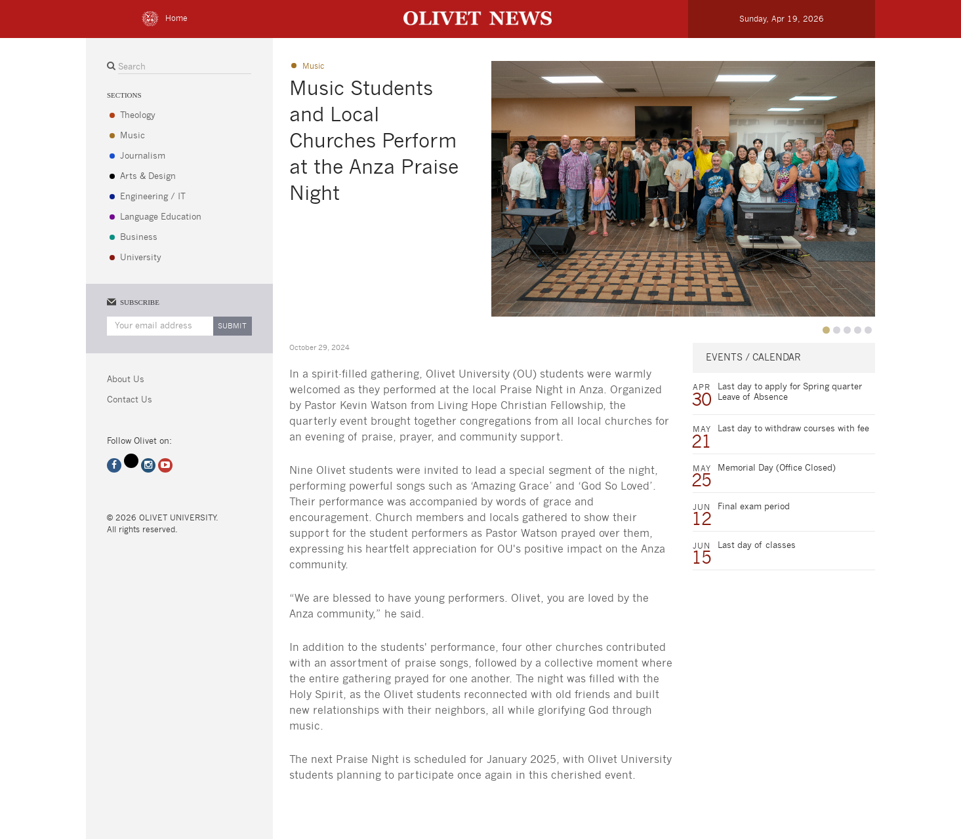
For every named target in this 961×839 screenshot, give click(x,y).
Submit (232, 326)
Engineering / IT (153, 197)
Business (138, 237)
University (140, 258)
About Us (125, 380)
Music (132, 136)
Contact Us (129, 400)
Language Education (160, 217)
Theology (137, 115)
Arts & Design (148, 176)
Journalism (142, 156)
